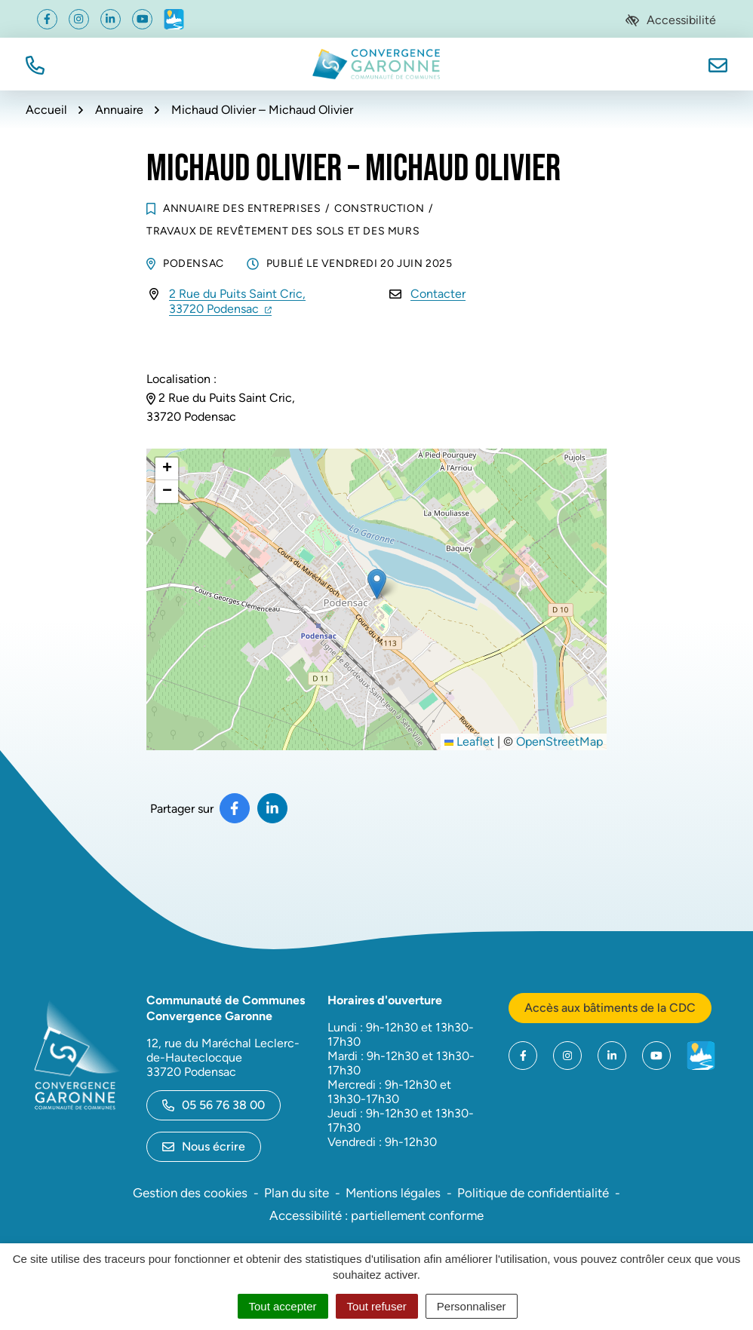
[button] (35, 64)
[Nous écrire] (717, 64)
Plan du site (296, 1192)
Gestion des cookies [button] (190, 1192)
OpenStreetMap (559, 741)
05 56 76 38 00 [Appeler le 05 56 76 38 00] (213, 1105)
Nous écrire (203, 1146)
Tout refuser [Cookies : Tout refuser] (377, 1306)
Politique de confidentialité (533, 1192)
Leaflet (469, 741)
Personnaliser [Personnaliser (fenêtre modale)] (471, 1306)
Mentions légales (393, 1192)
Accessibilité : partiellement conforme (376, 1215)
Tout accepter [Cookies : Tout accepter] (283, 1306)
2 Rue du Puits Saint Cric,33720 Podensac (237, 301)
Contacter (438, 294)
